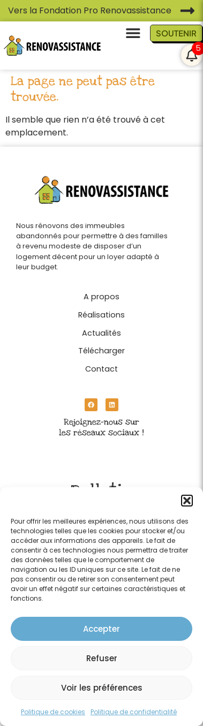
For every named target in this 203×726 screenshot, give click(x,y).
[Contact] (101, 366)
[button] (187, 500)
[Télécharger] (101, 348)
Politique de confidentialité (134, 711)
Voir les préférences (101, 687)
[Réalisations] (101, 312)
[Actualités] (101, 330)
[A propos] (101, 294)
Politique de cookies (53, 711)
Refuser (101, 658)
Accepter (101, 628)
